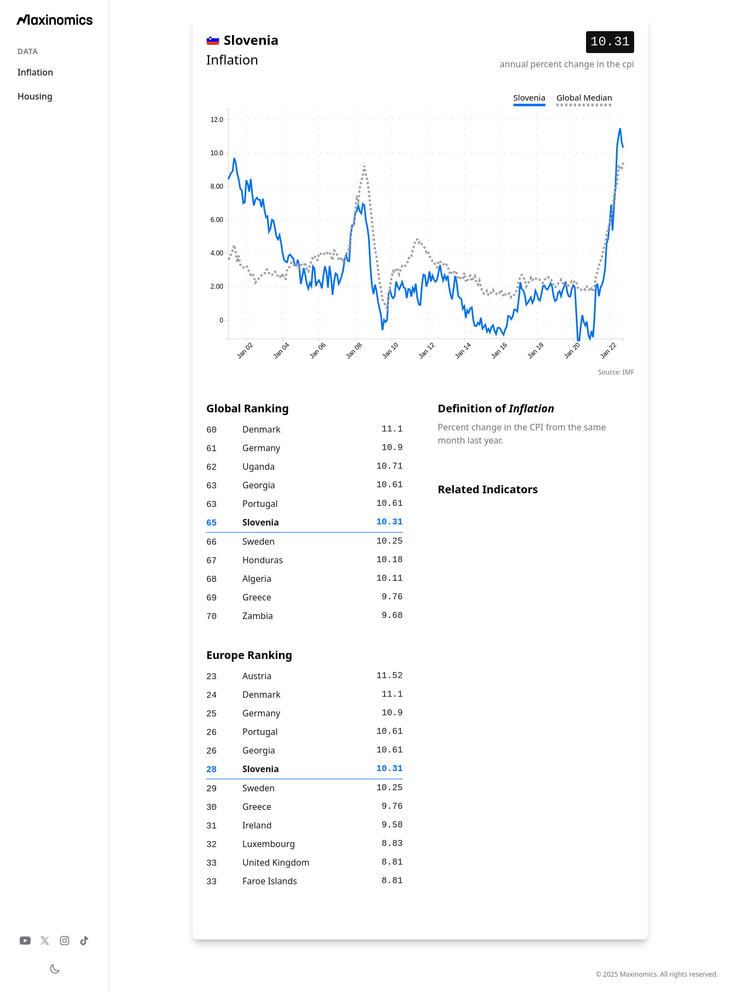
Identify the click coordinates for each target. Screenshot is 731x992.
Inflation (35, 72)
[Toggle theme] (55, 969)
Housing (35, 96)
